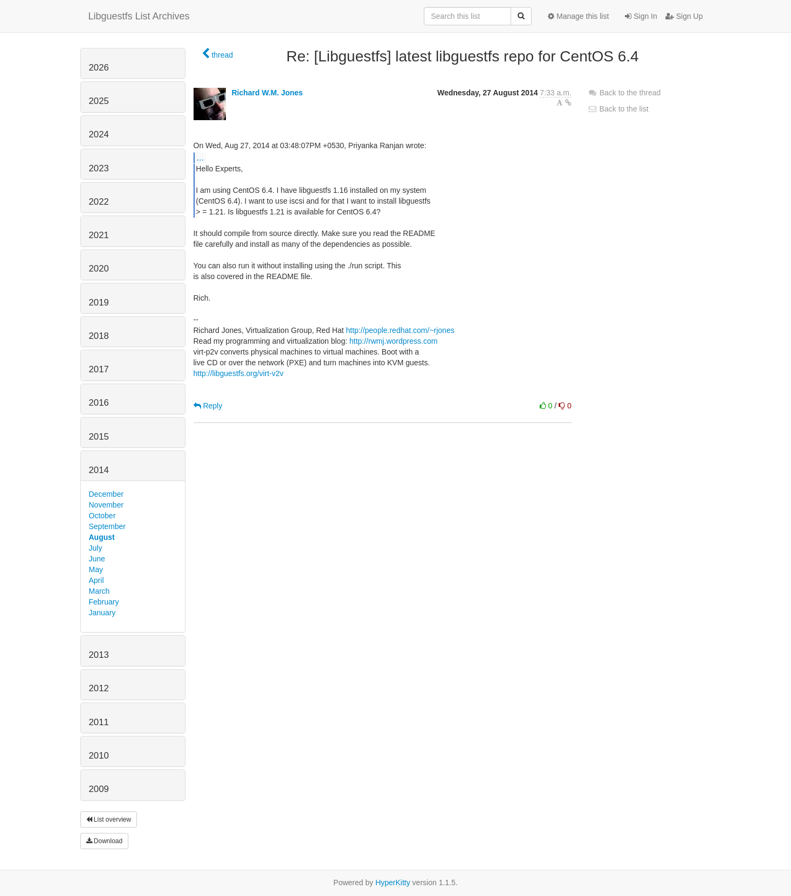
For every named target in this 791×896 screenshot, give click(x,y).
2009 (99, 789)
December (106, 494)
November (106, 505)
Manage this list (578, 16)
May (96, 569)
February (104, 602)
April (96, 580)
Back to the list (618, 109)
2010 (99, 756)
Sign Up (684, 16)
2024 (99, 134)
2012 (99, 688)
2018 (99, 336)
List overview (109, 819)
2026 (99, 67)
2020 (99, 268)
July (95, 548)
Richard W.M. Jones (266, 92)
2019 (99, 302)
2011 (99, 722)
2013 (99, 655)
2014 (99, 470)
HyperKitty (392, 882)
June (97, 558)
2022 (99, 202)
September (107, 526)
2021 (99, 235)
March (99, 591)
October (102, 515)
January (102, 612)
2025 (99, 101)
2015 (99, 437)
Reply (208, 405)
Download (104, 841)
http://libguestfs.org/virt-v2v (239, 373)
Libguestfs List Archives (139, 16)
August (102, 537)
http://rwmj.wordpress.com (393, 341)
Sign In (641, 16)
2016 (99, 403)
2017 (99, 369)
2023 (99, 168)
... (200, 157)
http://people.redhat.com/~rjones (400, 330)
